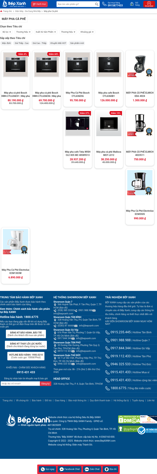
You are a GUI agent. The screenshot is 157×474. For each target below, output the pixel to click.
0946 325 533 (62, 363)
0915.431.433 (118, 372)
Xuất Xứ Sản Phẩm (46, 31)
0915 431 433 (26, 372)
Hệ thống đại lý (121, 400)
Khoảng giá (87, 31)
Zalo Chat (92, 469)
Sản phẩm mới (77, 43)
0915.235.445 (118, 332)
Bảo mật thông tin (77, 400)
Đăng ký (45, 383)
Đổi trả (48, 400)
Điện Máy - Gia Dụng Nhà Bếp (28, 11)
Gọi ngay (48, 469)
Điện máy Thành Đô (82, 444)
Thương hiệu (23, 31)
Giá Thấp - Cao (21, 43)
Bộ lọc (7, 31)
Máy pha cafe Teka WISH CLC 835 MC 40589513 (77, 153)
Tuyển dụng (138, 400)
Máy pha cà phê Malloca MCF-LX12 (108, 153)
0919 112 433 (62, 351)
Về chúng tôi (22, 400)
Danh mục (39, 4)
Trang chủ (6, 11)
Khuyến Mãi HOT (58, 43)
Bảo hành (36, 400)
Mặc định (6, 43)
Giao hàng (60, 400)
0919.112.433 (118, 356)
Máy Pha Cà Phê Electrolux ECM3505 (140, 212)
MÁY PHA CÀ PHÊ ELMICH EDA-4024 (140, 94)
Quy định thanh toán (100, 400)
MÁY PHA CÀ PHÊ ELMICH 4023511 (140, 153)
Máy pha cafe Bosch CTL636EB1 (108, 94)
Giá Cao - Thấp (39, 43)
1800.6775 (115, 388)
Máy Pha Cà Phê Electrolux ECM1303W (15, 271)
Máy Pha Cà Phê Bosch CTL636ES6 (78, 94)
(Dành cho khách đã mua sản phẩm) (26, 334)
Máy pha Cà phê (51, 11)
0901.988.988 (83, 310)
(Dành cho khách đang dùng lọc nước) (26, 345)
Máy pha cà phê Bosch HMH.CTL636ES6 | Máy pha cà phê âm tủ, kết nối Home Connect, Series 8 (46, 94)
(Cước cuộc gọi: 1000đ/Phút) (26, 356)
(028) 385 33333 (63, 310)
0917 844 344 (62, 338)
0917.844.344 (118, 348)
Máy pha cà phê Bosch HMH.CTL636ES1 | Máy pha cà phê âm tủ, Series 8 (15, 94)
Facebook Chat (69, 469)
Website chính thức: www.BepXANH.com (95, 440)
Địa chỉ (110, 469)
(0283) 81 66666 (63, 325)
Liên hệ (151, 400)
